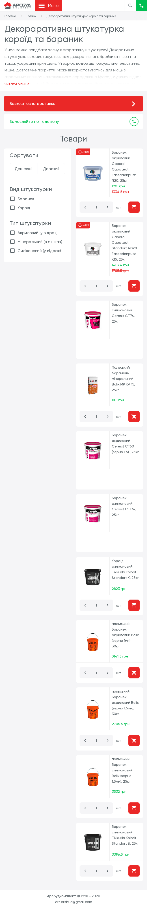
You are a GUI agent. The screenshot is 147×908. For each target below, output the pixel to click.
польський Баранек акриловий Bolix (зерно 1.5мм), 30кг (125, 702)
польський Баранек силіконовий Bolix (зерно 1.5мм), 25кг (122, 770)
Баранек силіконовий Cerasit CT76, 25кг (123, 312)
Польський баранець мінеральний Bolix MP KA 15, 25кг (123, 378)
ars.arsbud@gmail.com (73, 902)
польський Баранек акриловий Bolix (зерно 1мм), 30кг (125, 635)
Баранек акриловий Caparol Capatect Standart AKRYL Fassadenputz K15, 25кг (125, 242)
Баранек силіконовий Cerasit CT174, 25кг (124, 506)
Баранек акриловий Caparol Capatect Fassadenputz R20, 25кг (124, 166)
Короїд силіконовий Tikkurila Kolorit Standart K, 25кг (125, 569)
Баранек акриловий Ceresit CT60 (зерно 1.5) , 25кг (125, 443)
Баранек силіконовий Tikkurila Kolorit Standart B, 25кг (125, 835)
